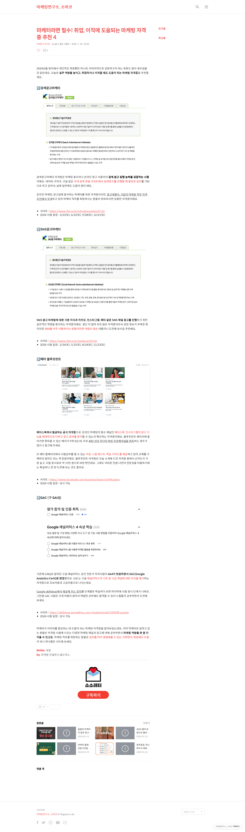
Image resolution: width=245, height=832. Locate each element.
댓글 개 (40, 769)
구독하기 (93, 695)
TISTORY (41, 810)
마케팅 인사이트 (43, 44)
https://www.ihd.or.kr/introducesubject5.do (77, 211)
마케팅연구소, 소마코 (54, 7)
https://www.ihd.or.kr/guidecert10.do (73, 341)
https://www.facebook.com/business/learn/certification (85, 479)
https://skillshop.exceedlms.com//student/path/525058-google (89, 612)
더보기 (146, 723)
